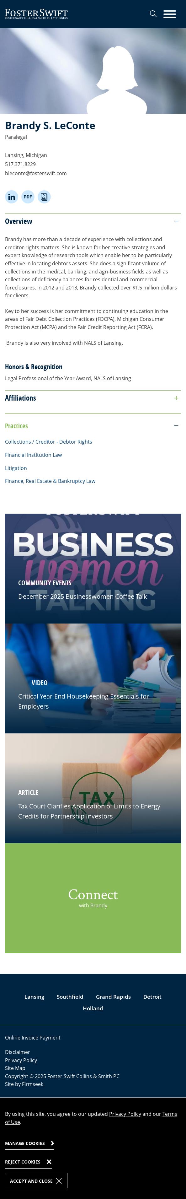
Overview (18, 221)
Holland (93, 1008)
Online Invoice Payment (33, 1037)
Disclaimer (17, 1052)
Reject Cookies (22, 1162)
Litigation (16, 468)
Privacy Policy (21, 1060)
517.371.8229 (20, 164)
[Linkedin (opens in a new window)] (11, 196)
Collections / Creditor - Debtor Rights (48, 441)
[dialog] (93, 1148)
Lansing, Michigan (26, 155)
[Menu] (169, 14)
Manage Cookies (25, 1143)
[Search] (153, 13)
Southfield (70, 996)
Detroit (152, 996)
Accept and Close (31, 1181)
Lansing (34, 996)
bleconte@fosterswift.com (36, 173)
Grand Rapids (113, 996)
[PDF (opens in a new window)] (28, 196)
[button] (93, 678)
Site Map (15, 1068)
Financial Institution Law (33, 454)
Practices (16, 426)
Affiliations (20, 398)
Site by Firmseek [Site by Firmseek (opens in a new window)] (24, 1084)
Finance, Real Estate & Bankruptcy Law (50, 481)
